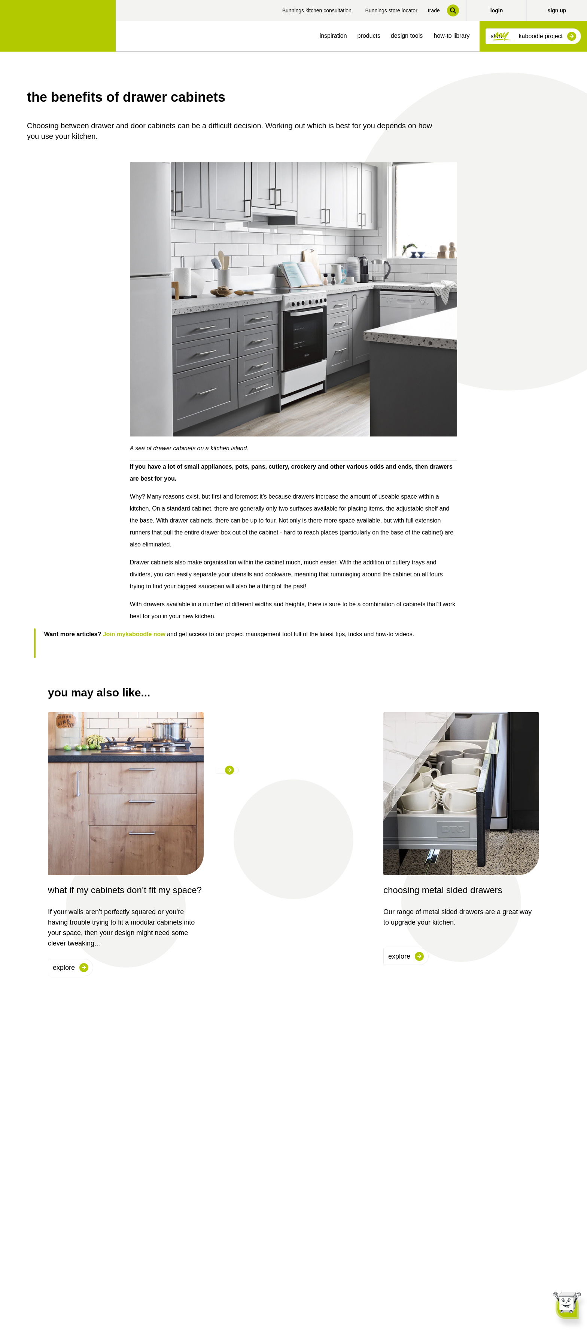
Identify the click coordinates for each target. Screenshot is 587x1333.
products (369, 36)
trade (434, 10)
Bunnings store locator (391, 10)
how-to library (452, 36)
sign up (557, 10)
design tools (407, 36)
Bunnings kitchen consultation (317, 10)
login (496, 10)
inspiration (333, 36)
